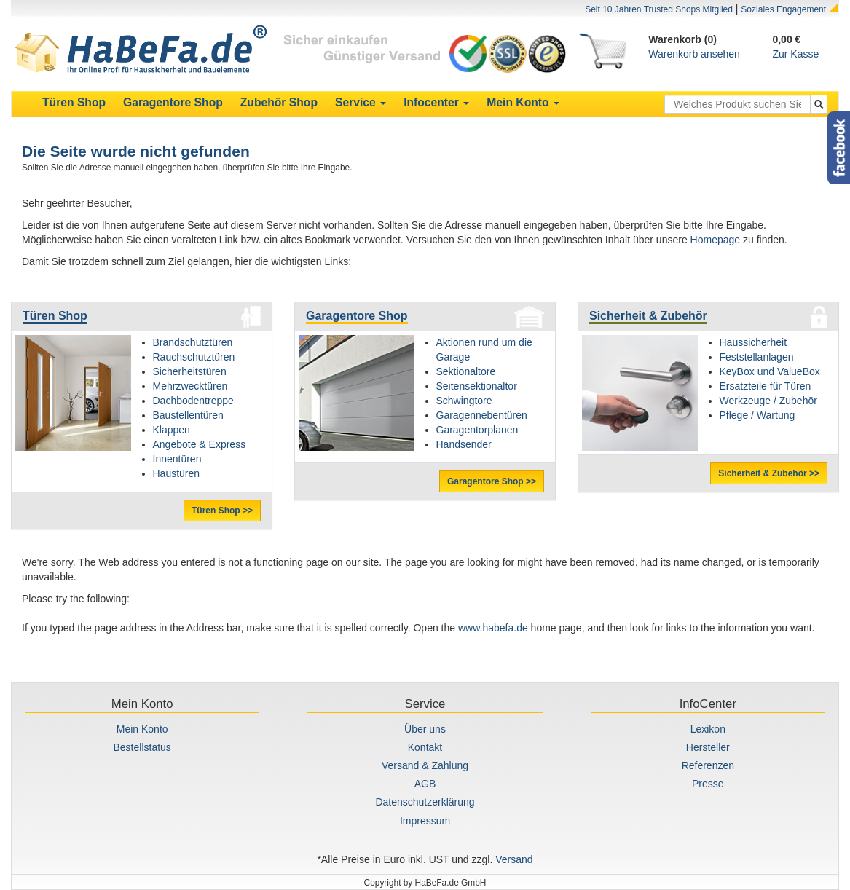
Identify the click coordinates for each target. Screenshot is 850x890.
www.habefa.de (493, 628)
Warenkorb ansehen (694, 54)
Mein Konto (142, 729)
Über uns (425, 729)
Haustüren (176, 473)
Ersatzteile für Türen (765, 386)
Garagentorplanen (477, 430)
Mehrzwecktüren (190, 386)
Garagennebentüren (481, 415)
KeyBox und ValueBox (770, 371)
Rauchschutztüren (194, 357)
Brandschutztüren (193, 342)
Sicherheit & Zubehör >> (768, 473)
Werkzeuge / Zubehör (768, 400)
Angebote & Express (199, 444)
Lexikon (707, 729)
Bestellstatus (141, 747)
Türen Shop (55, 316)
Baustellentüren (188, 415)
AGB (425, 783)
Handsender (464, 444)
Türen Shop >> (222, 510)
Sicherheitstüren (190, 371)
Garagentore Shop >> (491, 481)
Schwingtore (464, 400)
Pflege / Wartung (757, 415)
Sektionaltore (466, 371)
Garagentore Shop (357, 316)
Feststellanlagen (757, 357)
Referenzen (708, 765)
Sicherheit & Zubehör (648, 316)
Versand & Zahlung (425, 765)
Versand (513, 859)
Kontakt (425, 747)
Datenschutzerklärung (424, 802)
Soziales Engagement (783, 9)
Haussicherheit (753, 342)
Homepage (715, 239)
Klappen (171, 430)
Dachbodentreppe (193, 400)
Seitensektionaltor (476, 386)
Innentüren (177, 459)
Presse (708, 783)
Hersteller (708, 747)
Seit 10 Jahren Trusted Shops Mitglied (659, 9)
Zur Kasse (795, 54)
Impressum (425, 821)
